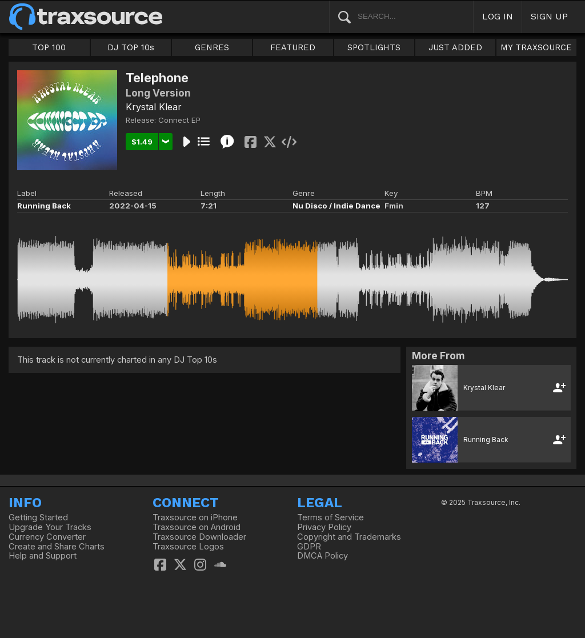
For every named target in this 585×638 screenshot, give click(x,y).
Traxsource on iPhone (195, 517)
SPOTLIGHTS (373, 47)
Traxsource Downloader (199, 537)
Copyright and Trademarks (349, 537)
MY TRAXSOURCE (536, 47)
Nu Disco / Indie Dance (336, 205)
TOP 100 (49, 47)
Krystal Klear (154, 107)
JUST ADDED (455, 47)
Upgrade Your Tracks (50, 527)
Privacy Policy (324, 527)
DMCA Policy (322, 556)
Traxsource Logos (188, 546)
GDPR (309, 546)
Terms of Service (330, 517)
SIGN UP (549, 16)
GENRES (212, 47)
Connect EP (179, 120)
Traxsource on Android (197, 527)
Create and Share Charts (57, 546)
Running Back (44, 205)
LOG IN (497, 16)
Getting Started (38, 517)
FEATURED (292, 47)
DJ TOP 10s (130, 47)
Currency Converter (47, 537)
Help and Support (43, 556)
